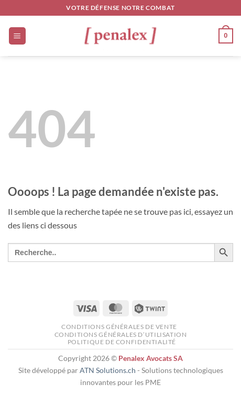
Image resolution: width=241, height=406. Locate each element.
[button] (17, 36)
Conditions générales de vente (119, 327)
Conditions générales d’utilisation (120, 334)
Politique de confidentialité (122, 342)
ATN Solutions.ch (108, 370)
